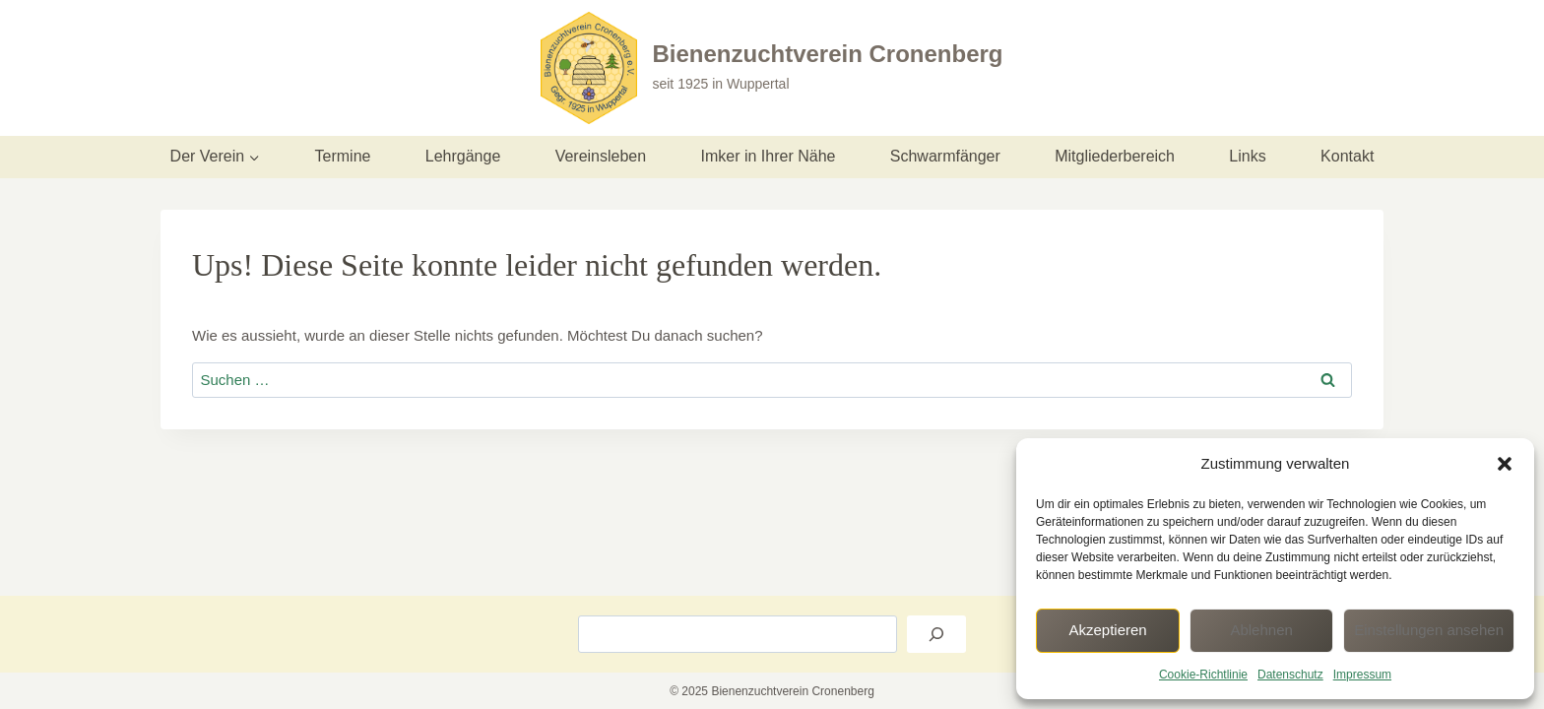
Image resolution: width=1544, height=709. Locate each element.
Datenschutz (1290, 674)
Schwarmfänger (945, 156)
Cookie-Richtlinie (1203, 674)
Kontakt (1347, 156)
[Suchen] (936, 634)
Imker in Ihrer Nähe (768, 156)
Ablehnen (1261, 629)
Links (1247, 156)
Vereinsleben (601, 156)
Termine (343, 156)
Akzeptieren (1107, 629)
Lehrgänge (463, 156)
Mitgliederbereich (1115, 156)
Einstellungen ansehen (1429, 629)
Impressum (1362, 674)
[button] (1504, 464)
